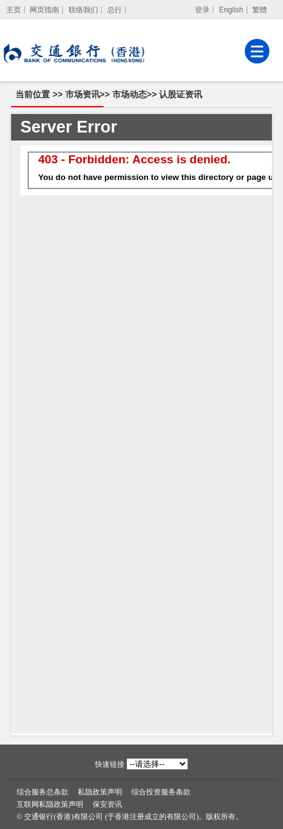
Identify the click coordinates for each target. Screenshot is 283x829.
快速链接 (110, 764)
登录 (202, 10)
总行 (114, 10)
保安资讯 (107, 804)
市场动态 (129, 94)
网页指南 (44, 10)
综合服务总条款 (42, 792)
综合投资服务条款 (161, 792)
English (231, 10)
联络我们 (83, 10)
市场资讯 (82, 94)
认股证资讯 (180, 94)
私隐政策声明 (100, 792)
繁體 (259, 10)
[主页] (14, 10)
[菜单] (257, 51)
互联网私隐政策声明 (50, 804)
